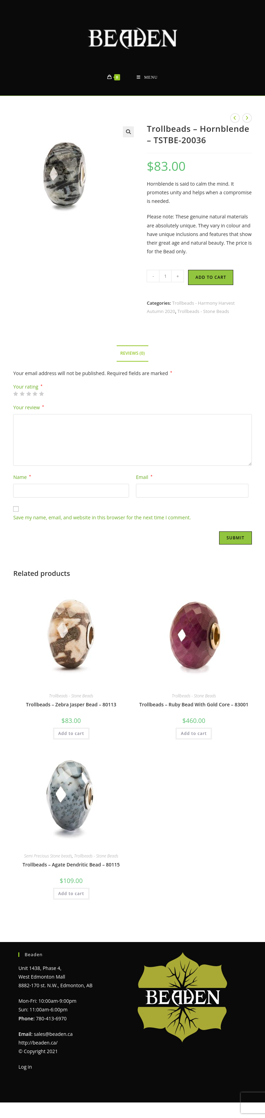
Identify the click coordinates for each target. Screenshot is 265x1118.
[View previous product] (235, 118)
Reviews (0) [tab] (132, 353)
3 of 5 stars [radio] (28, 393)
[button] (128, 131)
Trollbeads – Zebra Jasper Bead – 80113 (71, 704)
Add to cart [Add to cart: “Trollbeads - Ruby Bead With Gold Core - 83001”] (194, 733)
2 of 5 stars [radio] (22, 393)
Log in (25, 1066)
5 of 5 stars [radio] (41, 393)
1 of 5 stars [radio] (15, 393)
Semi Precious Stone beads (48, 856)
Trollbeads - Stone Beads (203, 311)
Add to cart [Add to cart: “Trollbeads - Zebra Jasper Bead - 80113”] (71, 733)
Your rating (27, 386)
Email (144, 477)
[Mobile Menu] (147, 77)
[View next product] (247, 118)
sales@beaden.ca (53, 1034)
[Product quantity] (165, 276)
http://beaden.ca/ (38, 1042)
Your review (28, 407)
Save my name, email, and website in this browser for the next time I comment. (102, 517)
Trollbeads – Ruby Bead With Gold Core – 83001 (193, 704)
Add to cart (210, 277)
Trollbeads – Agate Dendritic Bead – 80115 (71, 864)
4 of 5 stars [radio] (34, 393)
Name (22, 477)
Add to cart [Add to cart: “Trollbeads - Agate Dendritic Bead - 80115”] (71, 893)
